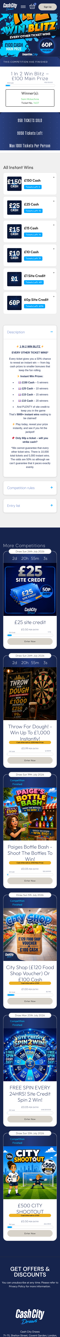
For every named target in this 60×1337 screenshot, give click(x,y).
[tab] (30, 184)
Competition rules (21, 488)
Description (16, 332)
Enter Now (30, 641)
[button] (30, 332)
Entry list (13, 505)
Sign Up (48, 6)
